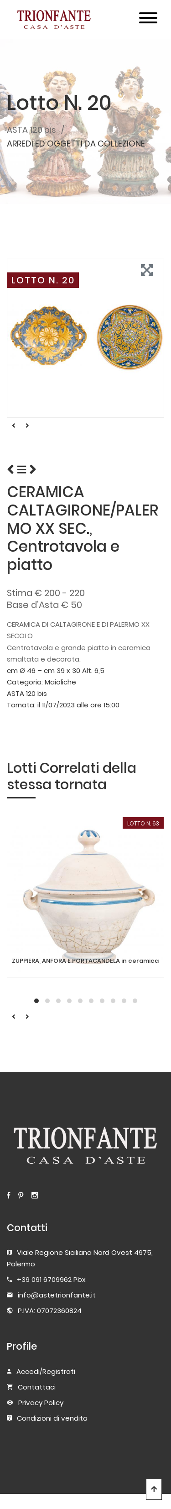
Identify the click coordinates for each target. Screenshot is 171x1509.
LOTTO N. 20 (43, 280)
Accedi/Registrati (45, 1371)
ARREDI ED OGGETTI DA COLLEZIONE (76, 143)
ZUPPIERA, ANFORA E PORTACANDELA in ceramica (85, 961)
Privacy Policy (40, 1402)
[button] (36, 1000)
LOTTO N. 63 (143, 823)
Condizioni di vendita (52, 1418)
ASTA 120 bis (31, 130)
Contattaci (37, 1387)
